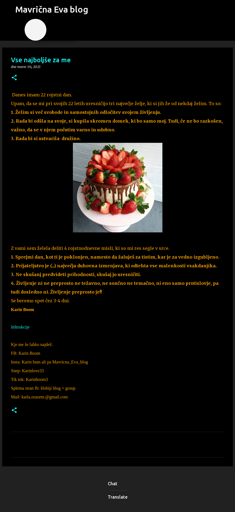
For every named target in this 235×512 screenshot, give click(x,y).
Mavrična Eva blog (51, 9)
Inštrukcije (20, 327)
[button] (14, 78)
